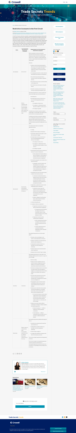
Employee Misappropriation (20, 33)
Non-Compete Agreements (40, 33)
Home (64, 2)
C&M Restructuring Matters (58, 128)
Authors (57, 79)
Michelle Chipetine (17, 31)
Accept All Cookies (58, 428)
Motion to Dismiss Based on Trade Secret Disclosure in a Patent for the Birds (58, 107)
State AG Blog (55, 142)
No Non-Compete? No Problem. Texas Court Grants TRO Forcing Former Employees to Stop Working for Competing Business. (18, 388)
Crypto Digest (55, 130)
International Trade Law (57, 137)
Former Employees (28, 33)
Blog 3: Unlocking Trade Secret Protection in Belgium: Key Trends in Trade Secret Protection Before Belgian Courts (58, 88)
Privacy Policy (12, 425)
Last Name (55, 60)
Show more (43, 371)
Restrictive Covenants (34, 33)
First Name (55, 57)
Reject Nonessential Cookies (58, 431)
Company (55, 64)
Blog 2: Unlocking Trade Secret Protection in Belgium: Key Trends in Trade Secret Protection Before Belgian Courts (58, 94)
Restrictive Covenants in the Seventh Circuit (42, 387)
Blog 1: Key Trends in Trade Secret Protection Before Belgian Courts (58, 99)
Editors (57, 74)
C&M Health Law (56, 126)
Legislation (34, 33)
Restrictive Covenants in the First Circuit (30, 387)
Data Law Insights (56, 132)
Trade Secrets (38, 11)
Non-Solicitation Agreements (25, 33)
